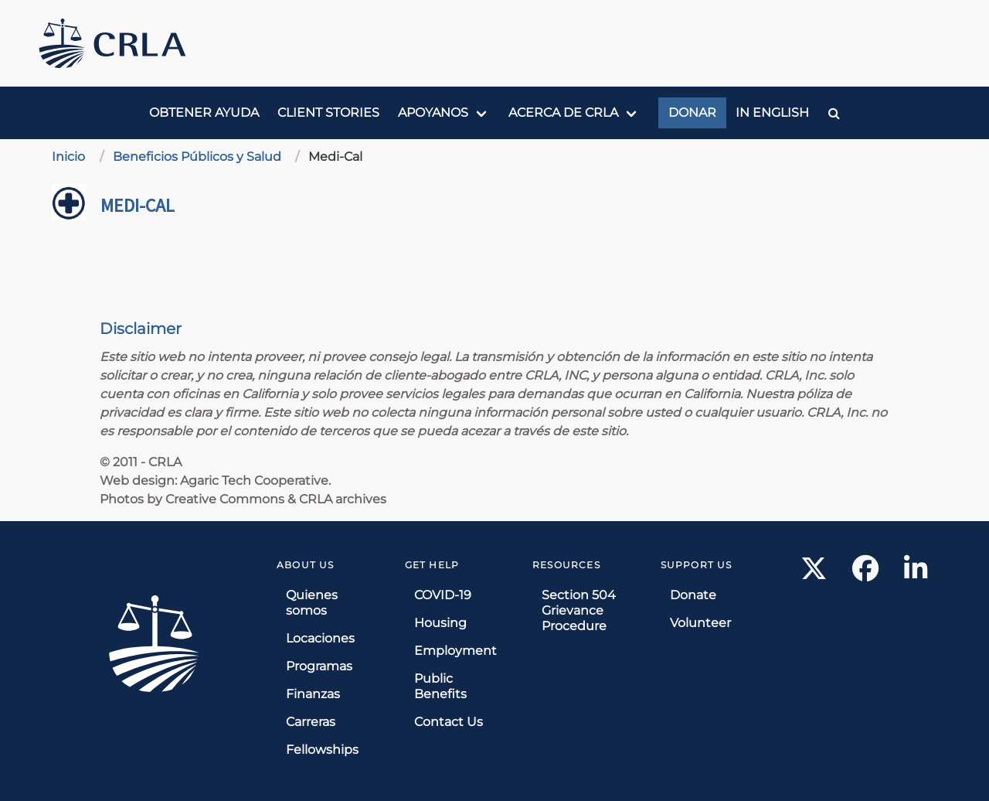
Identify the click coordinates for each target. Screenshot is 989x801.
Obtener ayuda (204, 112)
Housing (440, 622)
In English (772, 112)
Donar (692, 112)
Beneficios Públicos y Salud (197, 156)
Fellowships (322, 749)
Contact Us (448, 721)
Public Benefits (440, 686)
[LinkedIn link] (915, 573)
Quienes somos (312, 603)
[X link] (814, 573)
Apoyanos (433, 112)
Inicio (68, 156)
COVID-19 (442, 595)
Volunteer (700, 622)
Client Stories (328, 112)
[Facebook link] (865, 573)
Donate (693, 595)
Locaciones (320, 638)
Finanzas (313, 694)
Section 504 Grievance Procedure (579, 610)
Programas (319, 666)
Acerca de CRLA (563, 112)
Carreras (310, 721)
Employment (455, 650)
